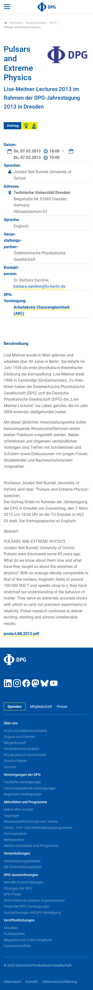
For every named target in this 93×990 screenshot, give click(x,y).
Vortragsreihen (15, 834)
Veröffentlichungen (19, 920)
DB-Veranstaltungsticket (22, 867)
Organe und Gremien (19, 737)
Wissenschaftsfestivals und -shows (31, 821)
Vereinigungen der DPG (22, 775)
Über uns (11, 723)
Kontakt (10, 767)
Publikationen (14, 934)
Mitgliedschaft (41, 707)
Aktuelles (11, 928)
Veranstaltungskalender (22, 861)
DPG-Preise (12, 894)
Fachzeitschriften (17, 946)
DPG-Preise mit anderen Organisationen (34, 900)
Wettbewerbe (14, 840)
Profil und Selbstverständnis (25, 731)
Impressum (12, 982)
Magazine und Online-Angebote (28, 940)
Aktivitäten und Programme (25, 802)
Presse (62, 707)
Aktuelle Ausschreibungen (23, 882)
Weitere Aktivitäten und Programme (31, 846)
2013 (53, 22)
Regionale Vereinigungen (23, 794)
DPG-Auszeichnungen (21, 875)
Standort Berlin (15, 761)
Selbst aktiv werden (18, 809)
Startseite (13, 22)
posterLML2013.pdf (21, 633)
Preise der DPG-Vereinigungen (27, 906)
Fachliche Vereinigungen (22, 782)
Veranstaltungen (36, 22)
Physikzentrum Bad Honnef (25, 755)
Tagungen (11, 816)
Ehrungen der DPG (18, 888)
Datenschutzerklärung (60, 982)
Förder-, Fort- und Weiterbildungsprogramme (38, 828)
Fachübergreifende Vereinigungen (30, 788)
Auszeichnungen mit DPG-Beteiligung (32, 913)
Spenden (14, 707)
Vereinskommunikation (21, 749)
